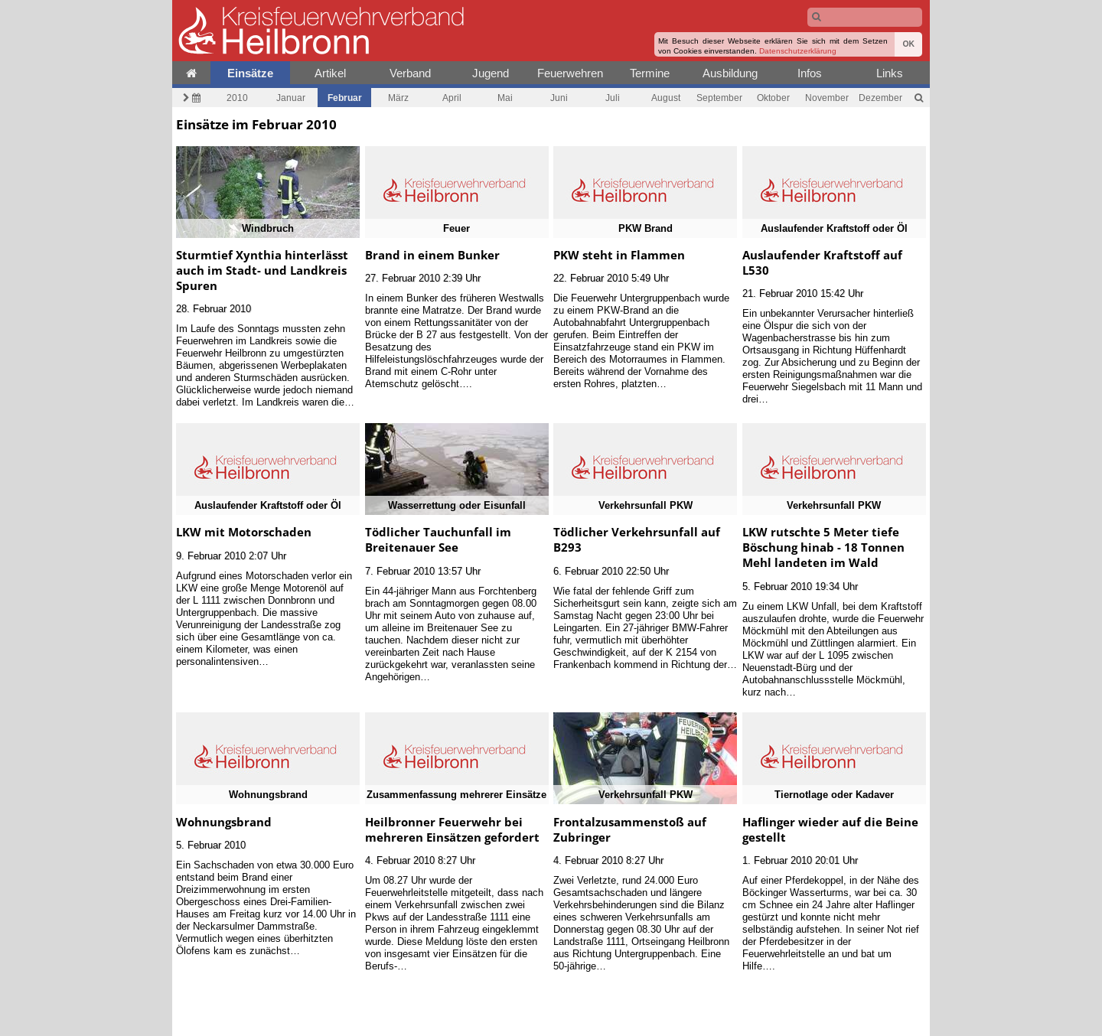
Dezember (880, 97)
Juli (612, 97)
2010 (237, 97)
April (451, 97)
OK (908, 44)
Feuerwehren (570, 73)
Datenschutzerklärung (797, 51)
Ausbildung (730, 73)
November (827, 97)
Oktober (773, 97)
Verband (410, 73)
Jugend (490, 73)
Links (889, 73)
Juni (559, 97)
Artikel (330, 73)
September (719, 97)
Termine (650, 73)
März (398, 97)
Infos (809, 73)
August (665, 97)
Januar (290, 97)
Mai (505, 97)
